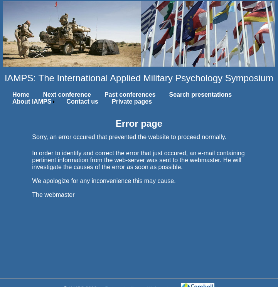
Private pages (132, 101)
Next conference (67, 94)
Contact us (82, 101)
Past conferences (130, 94)
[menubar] (139, 98)
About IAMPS (31, 101)
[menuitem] (18, 94)
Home (20, 94)
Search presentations (200, 94)
